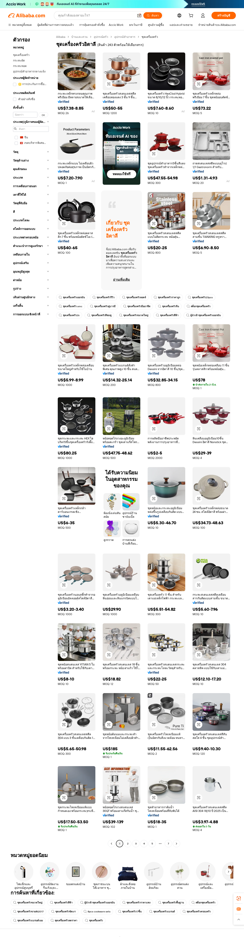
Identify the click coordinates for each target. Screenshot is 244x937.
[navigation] (31, 441)
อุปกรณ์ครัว (101, 36)
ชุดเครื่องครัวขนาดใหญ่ (133, 315)
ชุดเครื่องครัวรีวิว (103, 297)
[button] (139, 15)
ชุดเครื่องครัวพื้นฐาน (171, 902)
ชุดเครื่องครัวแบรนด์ (162, 911)
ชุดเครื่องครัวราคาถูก (167, 297)
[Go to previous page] (111, 843)
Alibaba (60, 36)
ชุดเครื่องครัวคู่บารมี (102, 306)
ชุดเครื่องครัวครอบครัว (197, 911)
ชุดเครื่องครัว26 (69, 315)
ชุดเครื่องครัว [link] (150, 36)
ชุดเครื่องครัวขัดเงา (63, 911)
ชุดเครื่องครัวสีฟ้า (167, 315)
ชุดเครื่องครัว (94, 920)
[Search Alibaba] (96, 15)
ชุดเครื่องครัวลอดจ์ (134, 297)
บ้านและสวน (79, 36)
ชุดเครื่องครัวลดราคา (64, 920)
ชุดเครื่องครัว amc (70, 306)
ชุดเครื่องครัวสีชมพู (99, 315)
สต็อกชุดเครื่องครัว (198, 306)
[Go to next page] (176, 843)
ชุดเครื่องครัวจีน (168, 306)
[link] (238, 898)
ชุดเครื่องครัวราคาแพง (136, 902)
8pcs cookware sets (97, 911)
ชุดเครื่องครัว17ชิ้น (130, 911)
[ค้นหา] (152, 15)
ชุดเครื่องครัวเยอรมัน (72, 297)
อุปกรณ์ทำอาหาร (124, 36)
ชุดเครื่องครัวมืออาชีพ (136, 306)
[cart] (192, 16)
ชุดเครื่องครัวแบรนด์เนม (28, 920)
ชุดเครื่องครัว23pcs (200, 297)
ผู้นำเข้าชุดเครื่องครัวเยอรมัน (203, 315)
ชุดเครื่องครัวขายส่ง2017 (28, 911)
